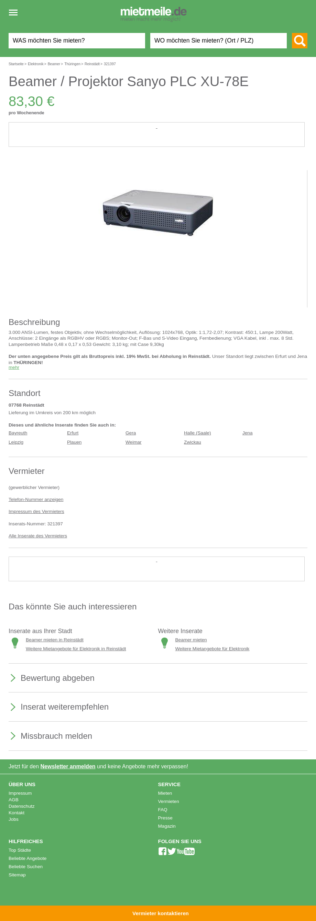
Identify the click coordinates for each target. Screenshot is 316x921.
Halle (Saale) (197, 432)
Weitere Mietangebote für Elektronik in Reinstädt (76, 648)
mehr (14, 367)
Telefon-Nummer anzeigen (36, 499)
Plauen (74, 442)
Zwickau (192, 442)
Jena (247, 432)
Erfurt (72, 432)
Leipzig (16, 442)
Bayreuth (18, 432)
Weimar (134, 442)
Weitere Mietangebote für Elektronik (212, 648)
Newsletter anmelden (68, 766)
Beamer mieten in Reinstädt (55, 639)
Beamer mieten (191, 639)
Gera (131, 432)
